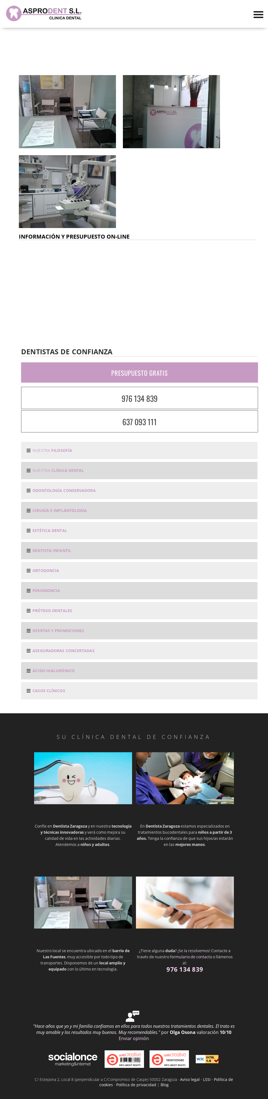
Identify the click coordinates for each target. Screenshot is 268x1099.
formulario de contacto (191, 956)
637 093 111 (139, 421)
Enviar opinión (134, 1038)
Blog (165, 1084)
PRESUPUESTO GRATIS (139, 373)
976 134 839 (140, 398)
